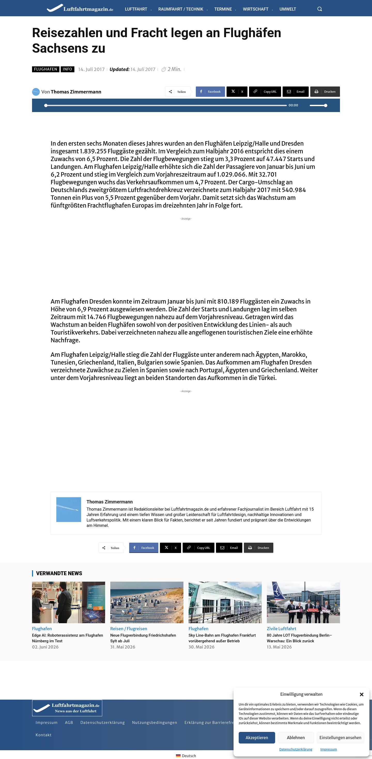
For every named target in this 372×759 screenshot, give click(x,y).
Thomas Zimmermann (76, 92)
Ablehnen (296, 737)
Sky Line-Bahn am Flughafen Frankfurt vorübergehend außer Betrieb (221, 640)
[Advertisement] (186, 258)
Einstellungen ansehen (340, 737)
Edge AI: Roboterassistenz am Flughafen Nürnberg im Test (63, 637)
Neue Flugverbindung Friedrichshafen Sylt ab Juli (138, 637)
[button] (361, 694)
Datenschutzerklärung (295, 749)
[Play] (39, 105)
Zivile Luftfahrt (281, 629)
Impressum (328, 749)
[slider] (165, 105)
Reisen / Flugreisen (128, 629)
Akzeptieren (257, 737)
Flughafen (45, 69)
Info (67, 69)
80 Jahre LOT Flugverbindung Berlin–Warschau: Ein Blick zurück (302, 637)
